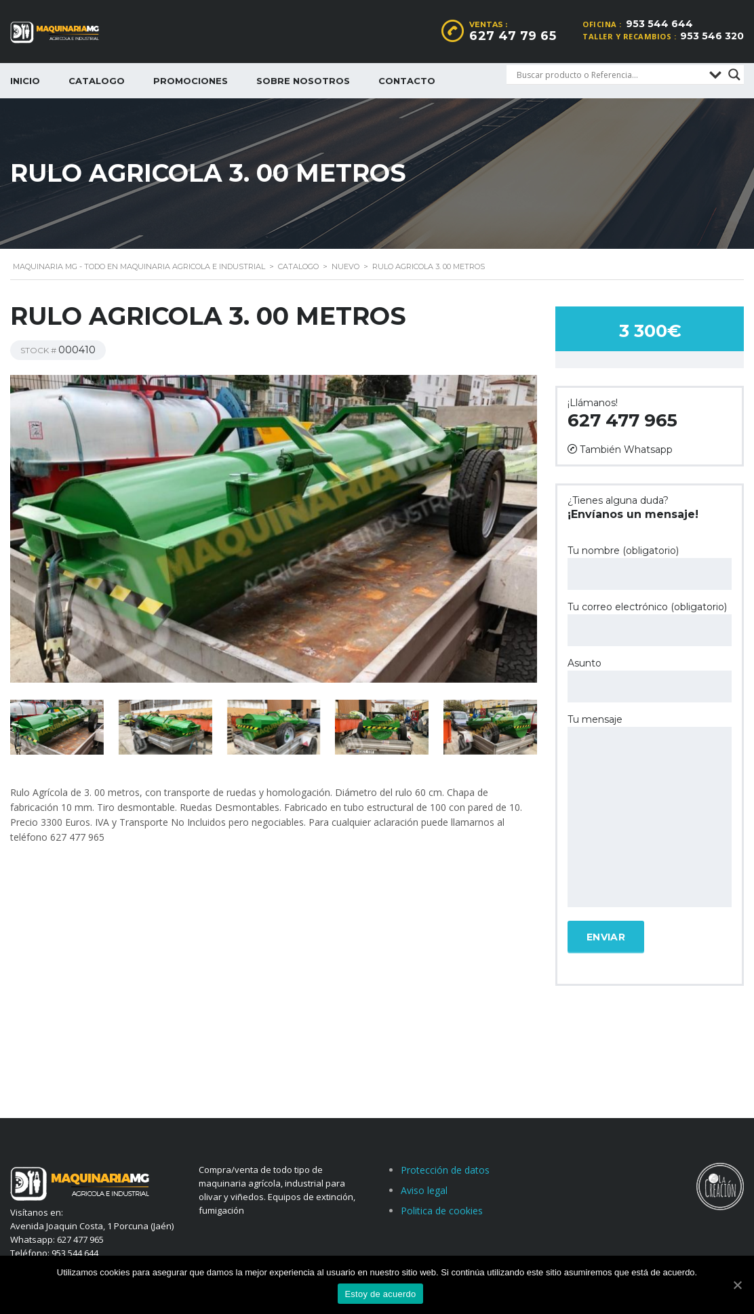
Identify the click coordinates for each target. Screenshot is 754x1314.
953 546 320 (712, 36)
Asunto (650, 679)
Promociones (190, 80)
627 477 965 (622, 420)
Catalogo (96, 80)
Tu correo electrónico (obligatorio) (650, 623)
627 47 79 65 (512, 35)
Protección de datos (445, 1169)
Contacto (406, 80)
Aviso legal (424, 1190)
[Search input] (609, 74)
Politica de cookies (442, 1210)
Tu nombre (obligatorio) (650, 567)
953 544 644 (659, 24)
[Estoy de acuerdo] (737, 1285)
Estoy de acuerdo (380, 1294)
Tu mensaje (650, 811)
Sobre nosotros (303, 80)
